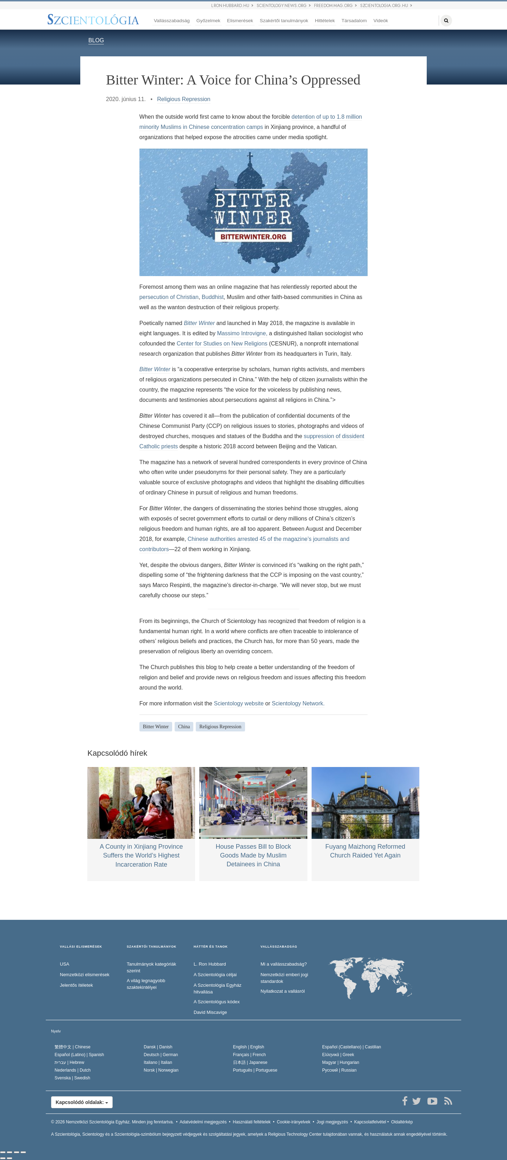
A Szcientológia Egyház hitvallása (218, 988)
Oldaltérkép (402, 1122)
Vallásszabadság (172, 20)
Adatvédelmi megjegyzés (203, 1122)
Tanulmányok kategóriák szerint (151, 967)
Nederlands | (73, 1070)
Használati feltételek (251, 1122)
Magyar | (340, 1062)
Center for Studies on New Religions (222, 344)
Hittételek (325, 20)
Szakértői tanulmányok (284, 20)
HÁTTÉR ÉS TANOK (211, 946)
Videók (381, 20)
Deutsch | (161, 1054)
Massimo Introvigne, (242, 333)
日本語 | (250, 1062)
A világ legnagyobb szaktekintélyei (146, 984)
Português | (255, 1070)
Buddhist (213, 297)
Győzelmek (208, 20)
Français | (249, 1054)
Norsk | (161, 1070)
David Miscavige (210, 1012)
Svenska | (72, 1077)
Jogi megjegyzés (332, 1122)
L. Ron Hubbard (210, 964)
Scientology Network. (298, 703)
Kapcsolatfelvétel (370, 1122)
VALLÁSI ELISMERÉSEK (81, 946)
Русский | (339, 1070)
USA (64, 964)
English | (248, 1046)
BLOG (96, 40)
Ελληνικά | (338, 1054)
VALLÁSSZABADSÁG (279, 946)
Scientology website (238, 703)
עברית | (69, 1062)
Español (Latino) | (79, 1054)
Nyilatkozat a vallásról (283, 991)
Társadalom (354, 20)
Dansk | (158, 1046)
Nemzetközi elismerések (84, 974)
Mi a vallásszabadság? (284, 964)
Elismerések (240, 20)
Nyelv (56, 1031)
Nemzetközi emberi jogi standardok (284, 978)
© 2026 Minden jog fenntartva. (112, 1122)
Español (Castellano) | (351, 1046)
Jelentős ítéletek (76, 985)
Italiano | (158, 1062)
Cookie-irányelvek (293, 1122)
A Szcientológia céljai (215, 974)
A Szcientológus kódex (217, 1001)
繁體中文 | (72, 1046)
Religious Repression (183, 99)
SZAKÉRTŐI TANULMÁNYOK (151, 946)
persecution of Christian (169, 297)
